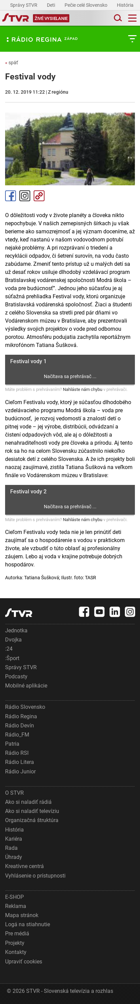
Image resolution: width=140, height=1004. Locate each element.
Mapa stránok (21, 915)
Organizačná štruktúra (31, 820)
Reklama (15, 906)
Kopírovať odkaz (39, 195)
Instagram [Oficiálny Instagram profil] (24, 195)
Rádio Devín (19, 725)
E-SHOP (14, 897)
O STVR (14, 793)
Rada (11, 848)
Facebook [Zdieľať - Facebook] (10, 195)
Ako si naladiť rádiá (28, 802)
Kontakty (16, 952)
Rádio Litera (19, 762)
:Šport (12, 658)
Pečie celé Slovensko (86, 5)
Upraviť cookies (23, 961)
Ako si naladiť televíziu (32, 811)
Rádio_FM (17, 734)
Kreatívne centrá (24, 866)
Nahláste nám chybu (82, 389)
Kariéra (13, 839)
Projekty (14, 943)
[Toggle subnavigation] (132, 38)
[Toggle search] (117, 18)
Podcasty (16, 676)
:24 (9, 649)
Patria (12, 744)
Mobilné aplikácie (26, 685)
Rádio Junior (20, 771)
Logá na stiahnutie (27, 924)
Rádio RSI (17, 753)
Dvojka (13, 639)
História (126, 5)
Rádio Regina (21, 716)
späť (11, 62)
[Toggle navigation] (132, 18)
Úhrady (13, 857)
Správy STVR (24, 5)
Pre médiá (17, 933)
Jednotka (16, 630)
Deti (51, 5)
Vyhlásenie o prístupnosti (35, 875)
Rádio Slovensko (25, 707)
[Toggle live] (51, 18)
